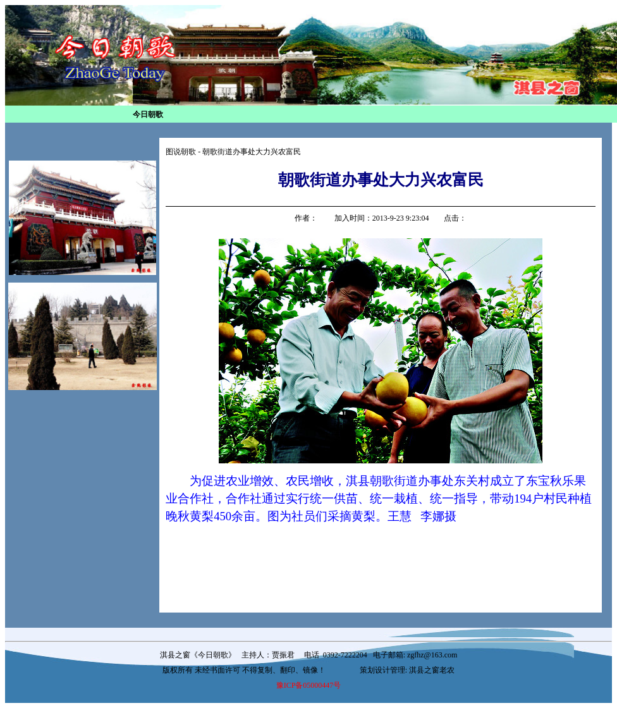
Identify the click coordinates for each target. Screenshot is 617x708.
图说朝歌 (181, 151)
